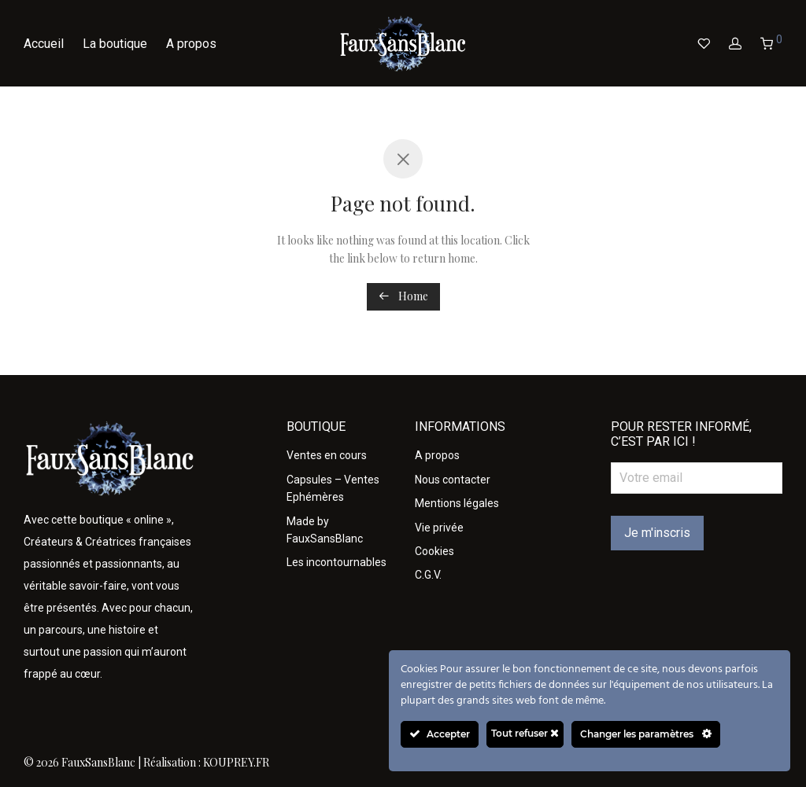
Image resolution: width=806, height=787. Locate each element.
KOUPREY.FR (236, 762)
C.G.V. (428, 574)
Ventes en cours (327, 455)
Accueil (44, 43)
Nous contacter (452, 479)
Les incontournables (336, 562)
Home (403, 296)
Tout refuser (525, 733)
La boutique (115, 43)
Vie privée (439, 527)
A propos (191, 43)
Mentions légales (457, 503)
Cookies (434, 551)
